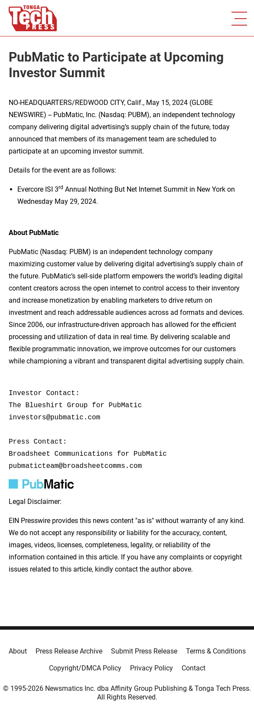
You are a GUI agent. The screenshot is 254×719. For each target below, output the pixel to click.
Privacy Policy (151, 668)
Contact (193, 668)
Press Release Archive (69, 651)
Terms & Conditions (216, 651)
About (18, 651)
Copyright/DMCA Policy (85, 668)
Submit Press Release (144, 651)
